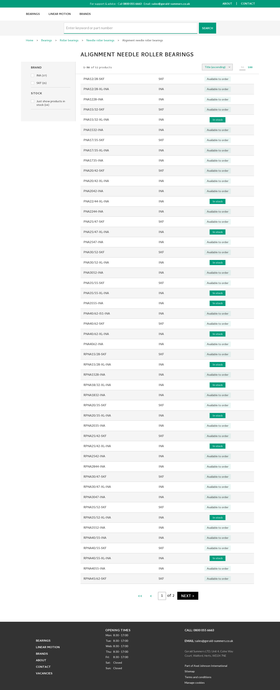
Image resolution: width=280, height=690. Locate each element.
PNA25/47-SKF (94, 221)
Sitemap (190, 671)
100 (250, 68)
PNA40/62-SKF (94, 323)
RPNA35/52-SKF (94, 507)
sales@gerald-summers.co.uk (171, 3)
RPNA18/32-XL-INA (97, 385)
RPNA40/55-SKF (94, 548)
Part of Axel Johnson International (206, 665)
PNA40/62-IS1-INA (96, 313)
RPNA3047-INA (94, 497)
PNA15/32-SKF (94, 109)
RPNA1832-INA (94, 395)
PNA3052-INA (93, 272)
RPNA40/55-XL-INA (97, 558)
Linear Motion (60, 14)
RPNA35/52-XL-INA (97, 517)
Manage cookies (195, 682)
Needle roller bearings (100, 41)
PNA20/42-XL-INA (96, 181)
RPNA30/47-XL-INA (97, 486)
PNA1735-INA (93, 160)
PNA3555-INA (93, 303)
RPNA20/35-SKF (94, 405)
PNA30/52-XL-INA (96, 262)
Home (29, 41)
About (227, 4)
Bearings (33, 14)
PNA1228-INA (93, 99)
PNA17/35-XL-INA (96, 150)
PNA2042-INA (93, 191)
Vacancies (44, 673)
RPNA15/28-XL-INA (97, 364)
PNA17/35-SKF (94, 140)
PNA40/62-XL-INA (96, 334)
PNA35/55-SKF (94, 283)
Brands (85, 14)
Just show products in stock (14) (48, 103)
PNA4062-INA (93, 344)
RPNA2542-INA (94, 456)
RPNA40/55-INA (94, 537)
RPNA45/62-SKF (94, 578)
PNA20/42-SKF (94, 170)
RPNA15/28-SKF (94, 354)
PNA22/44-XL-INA (96, 201)
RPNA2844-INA (94, 466)
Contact (248, 4)
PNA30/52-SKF (94, 252)
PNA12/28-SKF (94, 79)
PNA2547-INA (93, 242)
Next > (187, 596)
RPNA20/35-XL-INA (97, 415)
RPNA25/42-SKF (94, 436)
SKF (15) (39, 83)
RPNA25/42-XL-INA (97, 446)
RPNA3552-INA (94, 527)
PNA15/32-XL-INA (96, 119)
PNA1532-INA (93, 130)
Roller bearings (69, 41)
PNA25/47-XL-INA (96, 232)
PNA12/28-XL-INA (96, 89)
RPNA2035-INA (94, 425)
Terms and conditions (198, 677)
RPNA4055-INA (94, 568)
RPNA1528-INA (94, 374)
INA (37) (39, 76)
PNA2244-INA (93, 211)
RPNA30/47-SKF (94, 476)
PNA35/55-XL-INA (96, 293)
